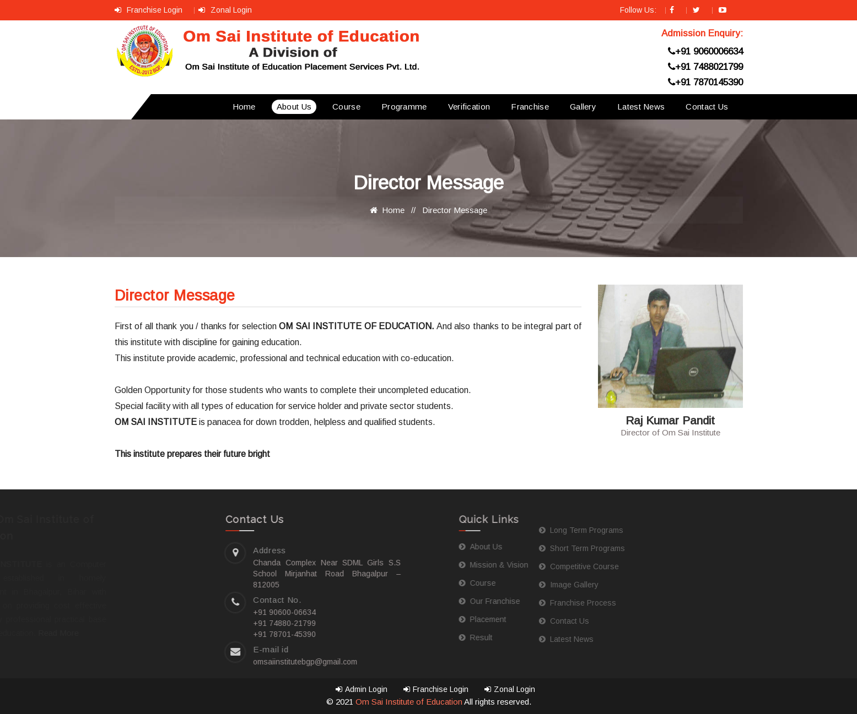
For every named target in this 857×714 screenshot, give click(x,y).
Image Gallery (483, 584)
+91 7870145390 (705, 82)
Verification (469, 106)
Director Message (454, 210)
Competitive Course (493, 566)
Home (244, 106)
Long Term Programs (495, 530)
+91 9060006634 (705, 51)
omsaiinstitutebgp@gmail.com (195, 661)
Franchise (530, 106)
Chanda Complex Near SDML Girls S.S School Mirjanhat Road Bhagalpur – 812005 (217, 573)
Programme (404, 106)
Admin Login (361, 689)
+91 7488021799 (705, 67)
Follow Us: (639, 10)
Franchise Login (150, 10)
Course (346, 106)
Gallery (583, 106)
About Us (294, 106)
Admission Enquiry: (702, 33)
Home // (395, 210)
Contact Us (707, 106)
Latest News (641, 106)
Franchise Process (492, 602)
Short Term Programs (496, 548)
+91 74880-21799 (174, 623)
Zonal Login (225, 10)
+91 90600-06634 (174, 612)
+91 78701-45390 (174, 634)
